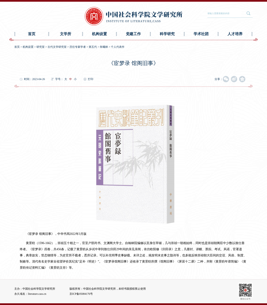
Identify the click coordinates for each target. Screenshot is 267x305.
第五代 (93, 46)
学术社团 (201, 34)
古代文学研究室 (57, 46)
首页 (31, 34)
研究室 (40, 46)
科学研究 (167, 34)
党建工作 (133, 34)
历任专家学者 (77, 46)
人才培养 (234, 34)
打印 (90, 79)
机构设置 (99, 34)
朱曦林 (104, 46)
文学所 (65, 34)
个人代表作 (117, 46)
